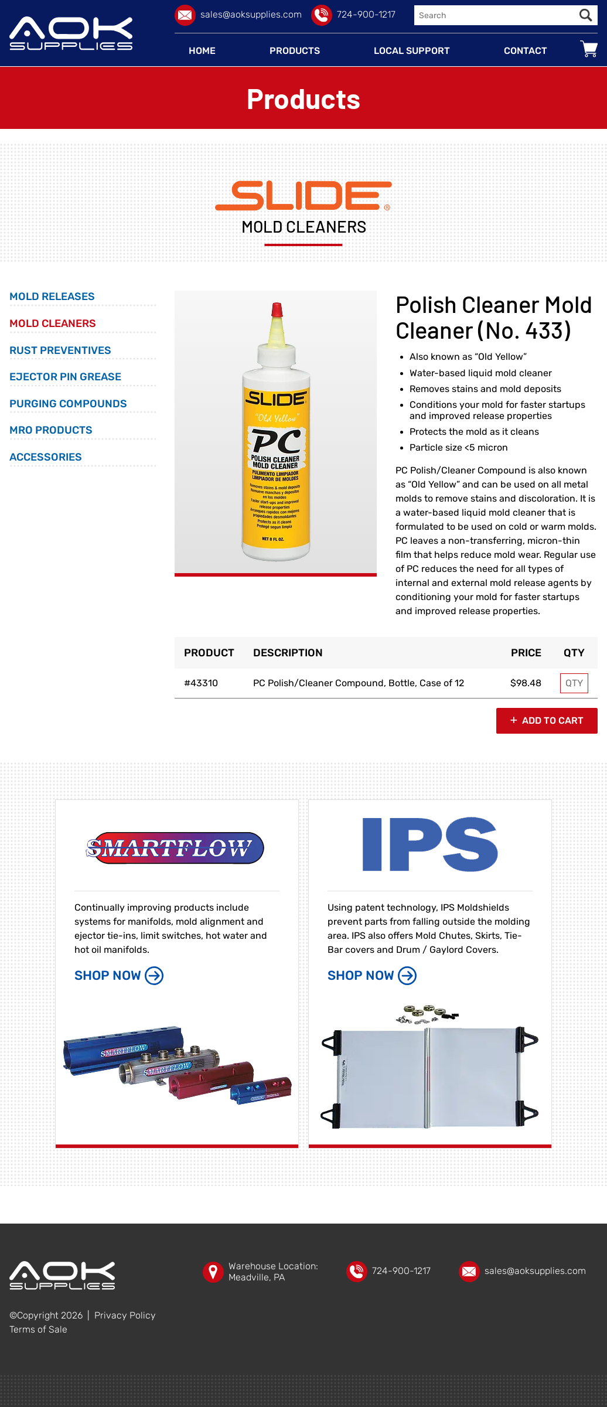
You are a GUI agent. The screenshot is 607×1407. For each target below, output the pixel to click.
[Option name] (372, 683)
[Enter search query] (494, 15)
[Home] (202, 51)
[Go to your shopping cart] (589, 48)
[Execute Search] (586, 15)
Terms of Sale (38, 1329)
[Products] (294, 51)
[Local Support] (412, 51)
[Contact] (525, 51)
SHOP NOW (118, 975)
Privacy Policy (125, 1315)
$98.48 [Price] (525, 683)
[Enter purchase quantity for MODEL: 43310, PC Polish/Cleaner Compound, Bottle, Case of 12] (574, 683)
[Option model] (209, 683)
